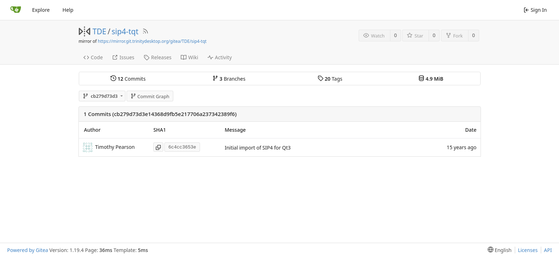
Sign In (535, 9)
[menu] (498, 250)
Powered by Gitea (27, 250)
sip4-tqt (125, 31)
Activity (219, 57)
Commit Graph (149, 96)
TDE (100, 31)
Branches (228, 78)
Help (67, 9)
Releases (157, 57)
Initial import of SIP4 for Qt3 (258, 147)
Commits (128, 78)
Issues (123, 57)
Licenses (528, 250)
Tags (330, 78)
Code (93, 57)
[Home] (15, 10)
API (548, 250)
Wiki (189, 57)
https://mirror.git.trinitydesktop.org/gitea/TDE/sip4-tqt (152, 41)
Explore (41, 9)
